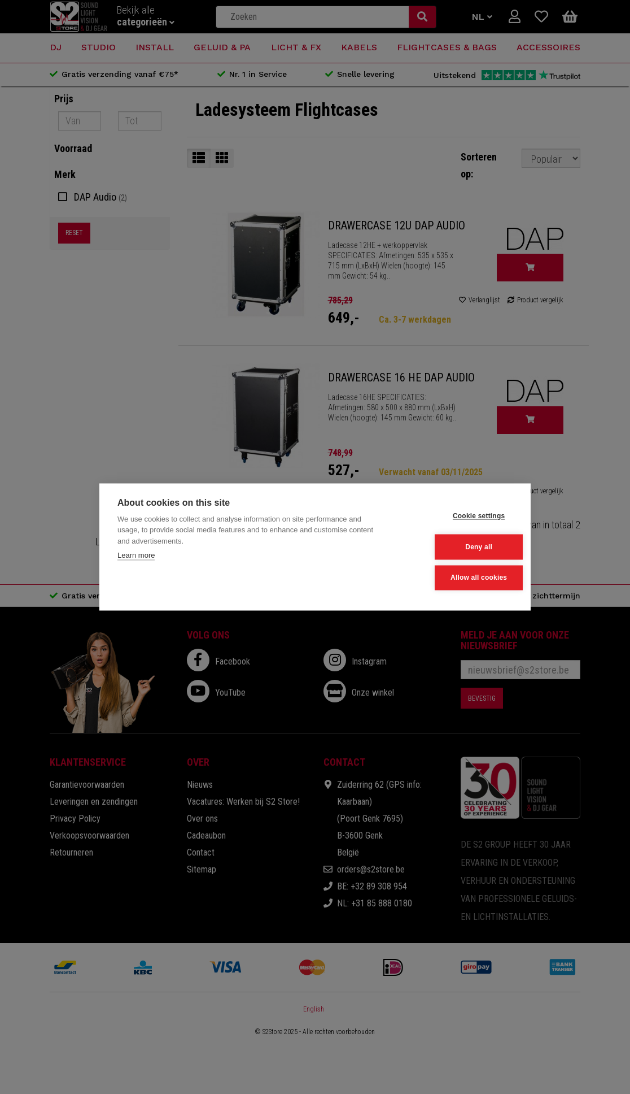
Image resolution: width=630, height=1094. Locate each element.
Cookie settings (457, 517)
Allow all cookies (456, 577)
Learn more (136, 556)
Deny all (457, 547)
